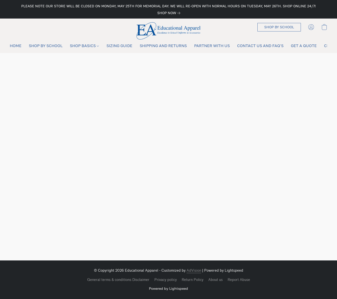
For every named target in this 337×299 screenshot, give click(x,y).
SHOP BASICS (84, 45)
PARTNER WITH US (212, 45)
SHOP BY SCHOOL (46, 45)
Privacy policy (165, 280)
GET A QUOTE (304, 45)
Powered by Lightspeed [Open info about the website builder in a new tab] (168, 288)
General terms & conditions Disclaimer (118, 280)
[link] (169, 13)
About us (215, 280)
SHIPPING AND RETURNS (163, 45)
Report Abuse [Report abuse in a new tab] (239, 280)
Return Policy (192, 280)
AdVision (194, 270)
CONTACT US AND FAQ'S (260, 45)
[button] (169, 31)
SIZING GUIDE (119, 45)
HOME (15, 45)
